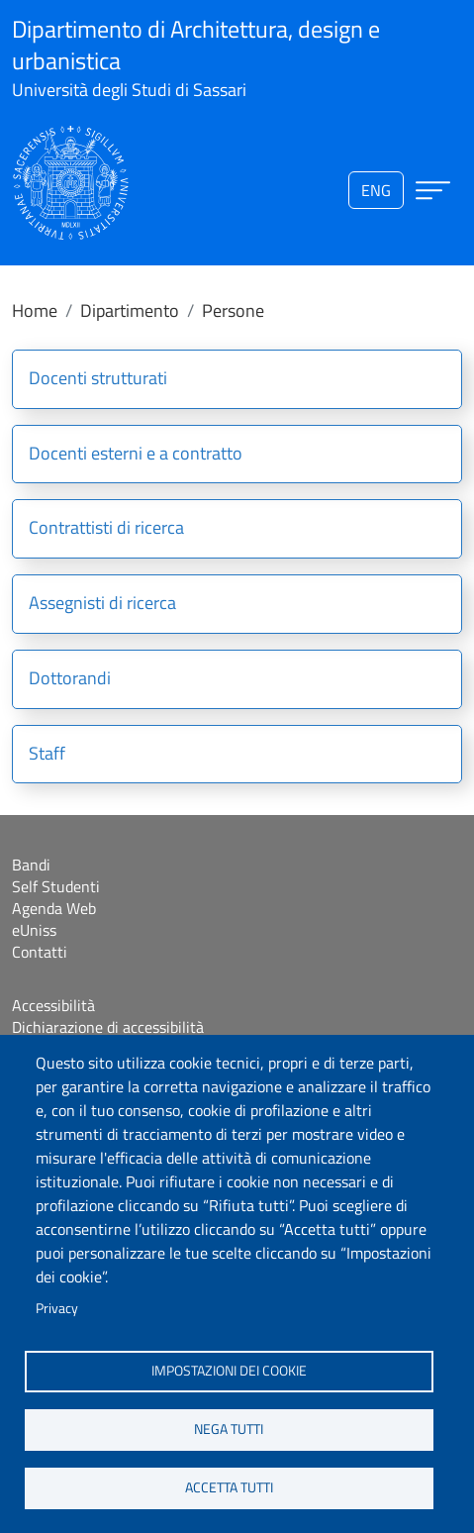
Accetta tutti (229, 1487)
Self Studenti (56, 886)
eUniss (34, 930)
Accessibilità (53, 1005)
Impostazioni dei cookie (229, 1370)
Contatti (39, 952)
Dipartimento (129, 310)
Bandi (31, 864)
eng (376, 190)
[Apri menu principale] (433, 190)
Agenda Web (54, 908)
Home (34, 310)
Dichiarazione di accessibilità (108, 1027)
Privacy (57, 1308)
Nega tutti (228, 1429)
